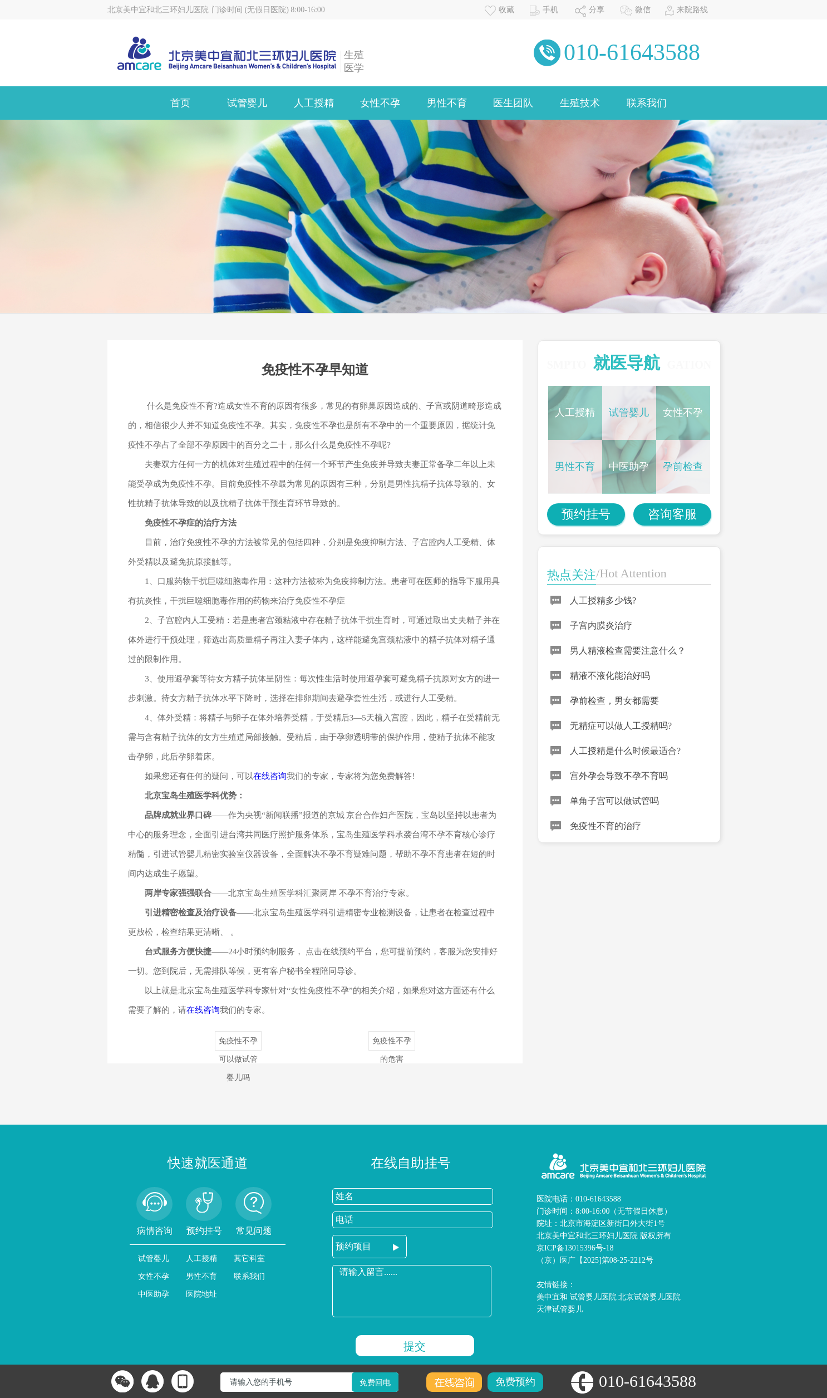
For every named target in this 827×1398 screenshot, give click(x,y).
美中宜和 (552, 1297)
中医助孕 (629, 466)
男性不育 (447, 103)
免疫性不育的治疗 (605, 826)
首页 (180, 103)
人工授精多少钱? (603, 600)
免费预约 (515, 1381)
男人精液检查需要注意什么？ (628, 650)
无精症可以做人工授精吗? (621, 725)
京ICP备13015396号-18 (574, 1248)
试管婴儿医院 (593, 1297)
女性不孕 (380, 103)
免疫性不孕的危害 (391, 1044)
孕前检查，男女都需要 (614, 700)
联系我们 (647, 103)
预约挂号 (586, 514)
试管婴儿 (247, 103)
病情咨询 (155, 1230)
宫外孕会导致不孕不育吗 (619, 776)
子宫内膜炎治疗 (601, 625)
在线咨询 (270, 776)
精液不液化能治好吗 (610, 675)
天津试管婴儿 (559, 1309)
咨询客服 (672, 514)
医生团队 (513, 103)
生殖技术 (580, 103)
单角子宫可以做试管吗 (614, 801)
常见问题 (254, 1230)
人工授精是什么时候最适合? (625, 751)
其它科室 (249, 1258)
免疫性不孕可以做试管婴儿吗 (238, 1044)
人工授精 (314, 103)
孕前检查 (683, 466)
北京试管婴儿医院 (649, 1297)
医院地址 (201, 1294)
